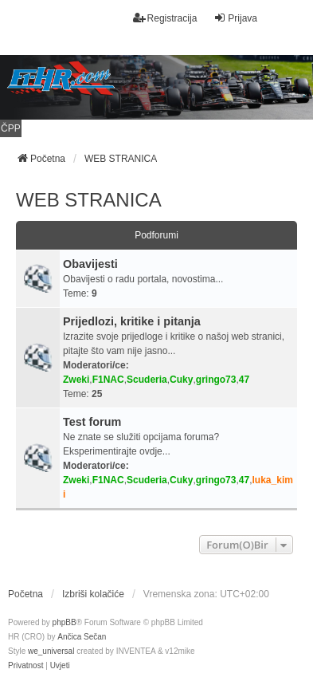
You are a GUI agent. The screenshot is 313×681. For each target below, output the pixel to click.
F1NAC (108, 379)
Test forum (92, 421)
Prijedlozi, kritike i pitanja (132, 321)
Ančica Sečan (81, 636)
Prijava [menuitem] (235, 18)
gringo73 (216, 379)
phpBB (64, 622)
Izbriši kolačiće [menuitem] (93, 594)
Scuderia (147, 379)
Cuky (181, 379)
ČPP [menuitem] (11, 128)
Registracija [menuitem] (165, 18)
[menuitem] (25, 666)
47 (244, 379)
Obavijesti (90, 264)
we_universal (51, 651)
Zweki (76, 379)
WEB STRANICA (89, 200)
